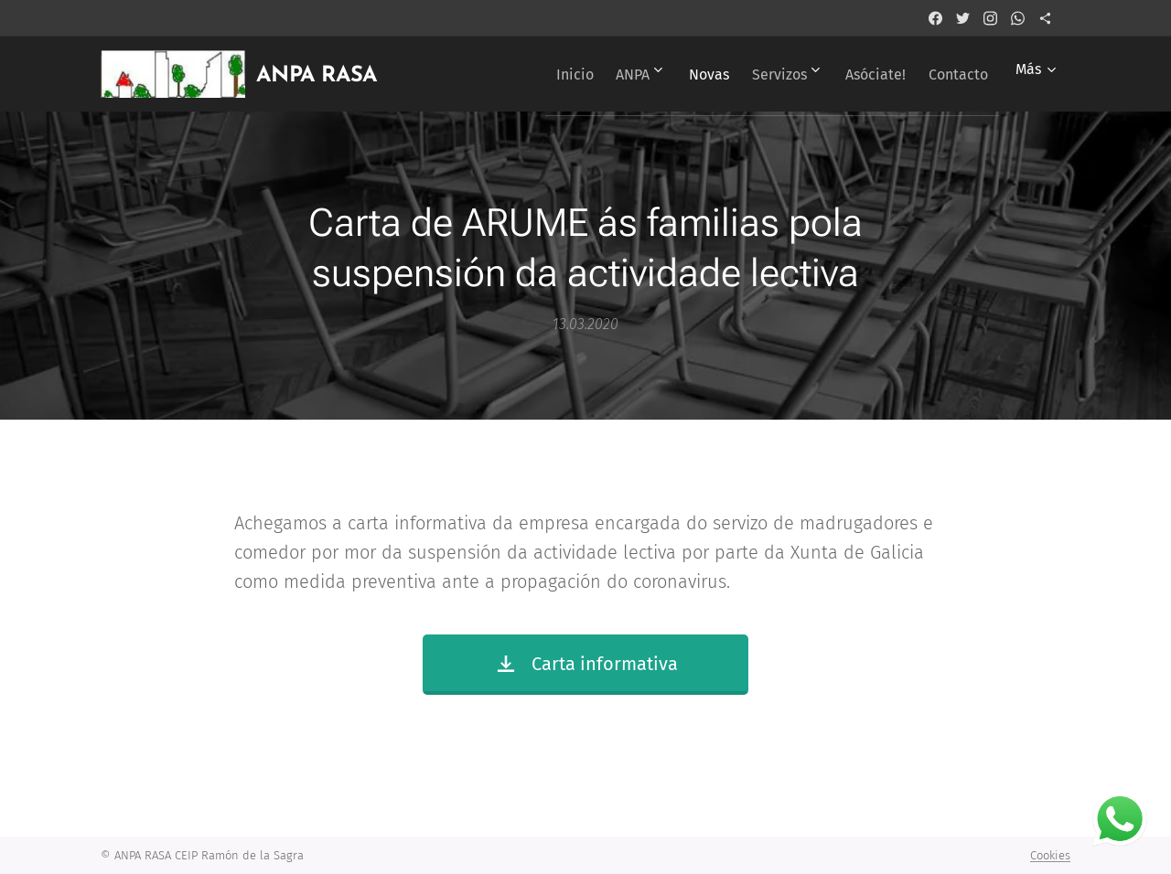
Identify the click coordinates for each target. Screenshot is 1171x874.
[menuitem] (524, 74)
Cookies (1050, 855)
